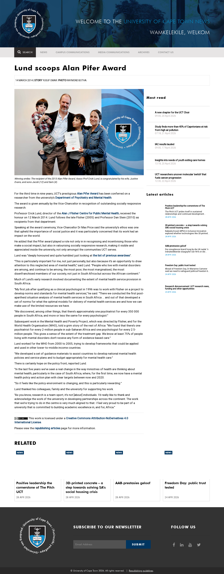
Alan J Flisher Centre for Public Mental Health (90, 213)
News (43, 52)
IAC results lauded (164, 144)
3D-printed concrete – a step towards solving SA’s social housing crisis (186, 226)
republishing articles (47, 428)
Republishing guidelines (141, 570)
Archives (144, 52)
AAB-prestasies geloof (175, 246)
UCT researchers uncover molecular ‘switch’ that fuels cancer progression (180, 176)
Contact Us (166, 52)
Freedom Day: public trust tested (180, 265)
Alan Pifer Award (87, 193)
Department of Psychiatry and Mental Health (83, 197)
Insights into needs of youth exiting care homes (180, 160)
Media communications (114, 52)
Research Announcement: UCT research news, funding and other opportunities (187, 287)
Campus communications (73, 52)
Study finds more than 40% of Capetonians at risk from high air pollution (181, 128)
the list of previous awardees (111, 255)
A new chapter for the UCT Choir (172, 112)
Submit (138, 544)
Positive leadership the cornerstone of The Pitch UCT (185, 207)
